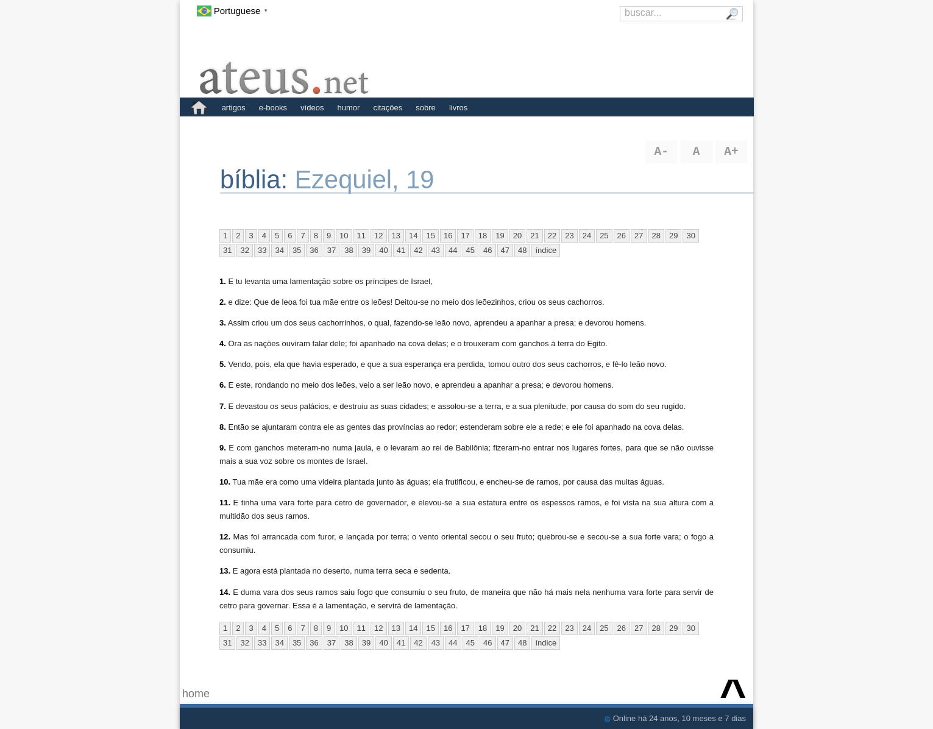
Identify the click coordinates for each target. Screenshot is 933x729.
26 (621, 235)
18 (482, 235)
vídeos (312, 107)
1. (222, 281)
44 (453, 250)
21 (534, 235)
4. (222, 343)
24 (587, 235)
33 (262, 250)
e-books (273, 107)
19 (499, 235)
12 (378, 235)
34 (279, 250)
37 (331, 250)
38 (348, 250)
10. (224, 481)
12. (224, 536)
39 (366, 250)
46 (487, 250)
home (196, 694)
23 (569, 235)
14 (413, 235)
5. (222, 364)
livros (458, 107)
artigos (234, 107)
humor (349, 107)
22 (552, 235)
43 (435, 250)
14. (224, 592)
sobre (426, 107)
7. (222, 406)
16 (448, 235)
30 (690, 235)
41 (401, 250)
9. (222, 447)
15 (430, 235)
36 (314, 250)
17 (465, 235)
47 (505, 250)
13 (396, 235)
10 (343, 235)
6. (222, 384)
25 (604, 235)
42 (418, 250)
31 (227, 250)
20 (517, 235)
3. (222, 322)
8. (222, 427)
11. (224, 502)
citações (387, 107)
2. (222, 302)
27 (638, 235)
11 (361, 235)
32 (244, 250)
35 (297, 250)
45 (470, 250)
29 (673, 235)
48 (522, 250)
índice (545, 250)
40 (383, 250)
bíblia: (257, 179)
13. (224, 570)
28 (656, 235)
